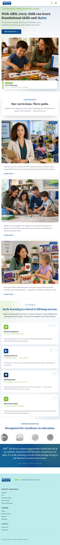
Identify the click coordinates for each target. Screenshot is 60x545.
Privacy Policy (5, 500)
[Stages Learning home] (7, 3)
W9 (2, 495)
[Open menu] (56, 3)
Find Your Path (11, 31)
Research (4, 519)
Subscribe (5, 530)
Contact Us (5, 527)
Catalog (4, 492)
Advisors (4, 516)
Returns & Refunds (7, 503)
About (3, 511)
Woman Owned (6, 514)
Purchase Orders (7, 498)
